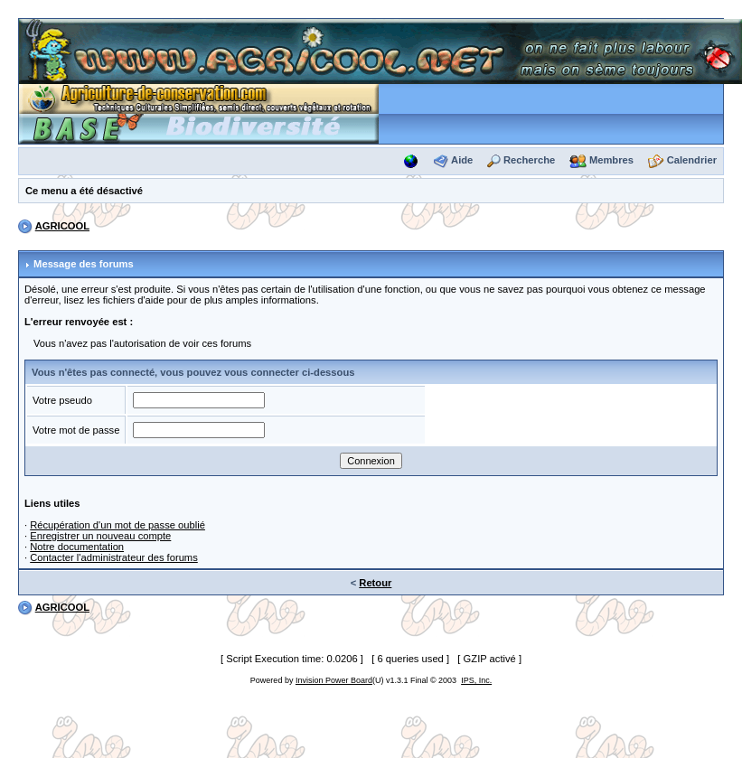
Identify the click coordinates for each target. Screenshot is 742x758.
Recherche (529, 159)
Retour (375, 582)
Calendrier (692, 159)
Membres (611, 159)
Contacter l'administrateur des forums (114, 557)
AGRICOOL (62, 225)
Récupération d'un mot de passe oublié (117, 524)
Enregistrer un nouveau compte (100, 535)
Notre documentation (77, 546)
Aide (462, 159)
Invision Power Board (334, 680)
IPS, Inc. (476, 680)
